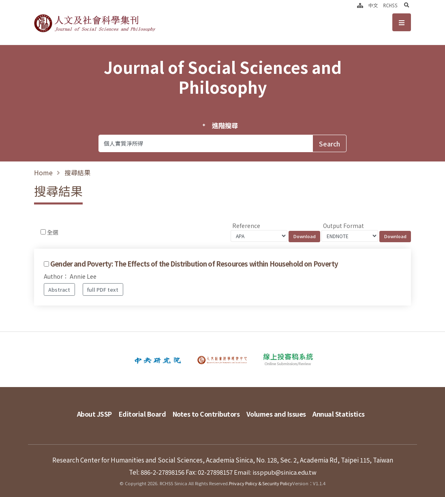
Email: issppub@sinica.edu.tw (275, 467)
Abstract (59, 289)
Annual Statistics (347, 412)
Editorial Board (136, 412)
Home (43, 172)
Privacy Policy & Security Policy (260, 478)
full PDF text (102, 289)
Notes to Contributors (205, 412)
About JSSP (83, 412)
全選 (52, 232)
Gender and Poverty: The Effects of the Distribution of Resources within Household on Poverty (194, 264)
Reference (246, 226)
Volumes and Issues (280, 412)
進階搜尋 (224, 125)
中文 (373, 5)
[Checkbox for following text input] (43, 232)
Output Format (343, 226)
